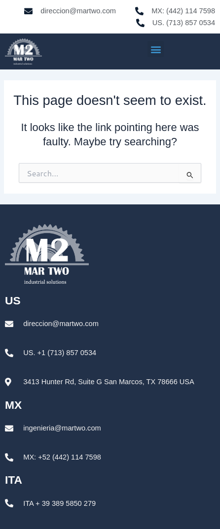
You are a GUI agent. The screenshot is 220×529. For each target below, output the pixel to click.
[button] (155, 49)
